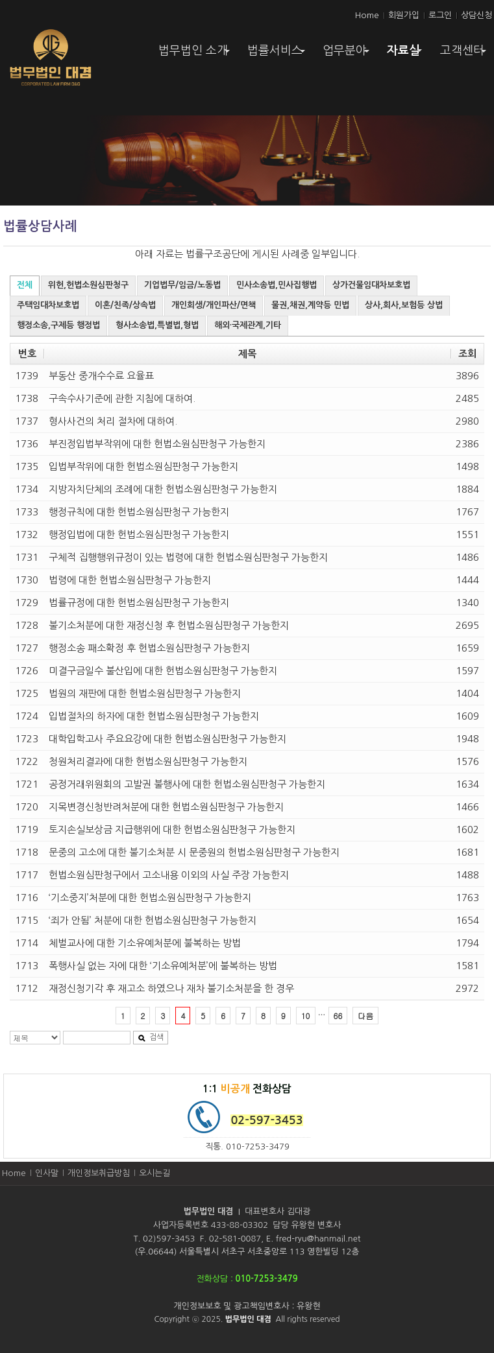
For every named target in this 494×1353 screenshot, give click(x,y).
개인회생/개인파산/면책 (213, 305)
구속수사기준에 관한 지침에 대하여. (122, 398)
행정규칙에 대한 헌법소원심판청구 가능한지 (139, 512)
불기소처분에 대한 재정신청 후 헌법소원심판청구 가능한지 (169, 625)
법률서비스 (277, 55)
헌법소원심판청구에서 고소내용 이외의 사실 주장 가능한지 (169, 875)
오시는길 (154, 1173)
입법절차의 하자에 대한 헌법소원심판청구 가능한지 (154, 716)
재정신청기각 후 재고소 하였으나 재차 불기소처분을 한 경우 (171, 988)
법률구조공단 (213, 254)
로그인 (440, 15)
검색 (151, 1037)
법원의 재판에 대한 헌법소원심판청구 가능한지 (145, 693)
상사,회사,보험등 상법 (404, 305)
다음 (365, 1015)
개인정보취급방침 (99, 1173)
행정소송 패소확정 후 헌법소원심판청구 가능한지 (149, 648)
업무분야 (347, 55)
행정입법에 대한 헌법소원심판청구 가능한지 (139, 534)
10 (305, 1015)
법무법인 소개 (195, 55)
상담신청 (476, 15)
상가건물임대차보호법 (371, 285)
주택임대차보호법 (48, 305)
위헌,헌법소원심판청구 (88, 285)
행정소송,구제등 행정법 (58, 325)
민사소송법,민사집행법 (276, 285)
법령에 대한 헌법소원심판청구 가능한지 (130, 580)
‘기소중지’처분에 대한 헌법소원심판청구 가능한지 (150, 897)
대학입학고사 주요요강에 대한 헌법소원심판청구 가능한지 (167, 739)
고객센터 (464, 55)
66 (338, 1015)
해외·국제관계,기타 (247, 325)
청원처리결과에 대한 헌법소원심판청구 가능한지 (148, 761)
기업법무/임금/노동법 (182, 285)
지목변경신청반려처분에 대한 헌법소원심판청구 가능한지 (166, 807)
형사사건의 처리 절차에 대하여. (113, 421)
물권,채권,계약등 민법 (310, 305)
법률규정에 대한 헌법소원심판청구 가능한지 (139, 602)
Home (367, 15)
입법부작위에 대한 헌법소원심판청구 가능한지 (143, 466)
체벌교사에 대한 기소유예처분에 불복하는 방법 (145, 943)
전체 (24, 285)
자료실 (406, 54)
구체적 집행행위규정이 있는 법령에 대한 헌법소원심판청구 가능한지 (188, 557)
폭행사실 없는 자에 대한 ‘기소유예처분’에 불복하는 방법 (163, 966)
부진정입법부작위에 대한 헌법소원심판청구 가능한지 (157, 444)
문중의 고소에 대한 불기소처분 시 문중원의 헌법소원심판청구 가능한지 (194, 852)
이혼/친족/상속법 (125, 305)
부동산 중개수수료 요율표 (101, 376)
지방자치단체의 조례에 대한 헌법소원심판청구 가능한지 (163, 489)
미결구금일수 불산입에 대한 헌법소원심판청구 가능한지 (163, 671)
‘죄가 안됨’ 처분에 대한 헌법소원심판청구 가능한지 (152, 920)
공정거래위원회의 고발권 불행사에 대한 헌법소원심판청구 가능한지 (187, 784)
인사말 (46, 1173)
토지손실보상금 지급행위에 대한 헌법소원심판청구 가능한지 (172, 829)
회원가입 (403, 15)
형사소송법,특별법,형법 (157, 325)
